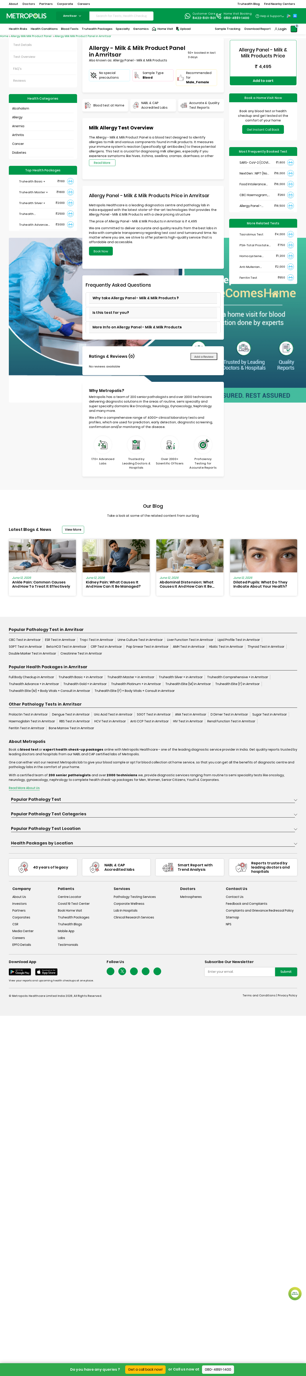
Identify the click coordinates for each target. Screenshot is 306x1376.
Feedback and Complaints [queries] (246, 903)
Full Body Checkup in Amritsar (31, 677)
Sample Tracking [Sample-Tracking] (227, 29)
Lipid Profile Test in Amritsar (239, 640)
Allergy (17, 117)
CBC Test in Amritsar (25, 640)
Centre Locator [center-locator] (69, 897)
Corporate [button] (65, 4)
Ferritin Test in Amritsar (26, 728)
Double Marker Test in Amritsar (32, 653)
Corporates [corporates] (21, 917)
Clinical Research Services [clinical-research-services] (134, 917)
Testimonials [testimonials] (68, 945)
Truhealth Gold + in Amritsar (85, 684)
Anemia (18, 126)
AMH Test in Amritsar (189, 647)
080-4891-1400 (218, 1369)
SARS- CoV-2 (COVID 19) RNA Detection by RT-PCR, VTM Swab (255, 159)
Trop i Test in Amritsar (96, 640)
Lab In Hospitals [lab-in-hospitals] (126, 910)
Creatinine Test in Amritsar (81, 653)
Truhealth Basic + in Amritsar (81, 677)
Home (4, 36)
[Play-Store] (289, 16)
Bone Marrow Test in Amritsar (71, 728)
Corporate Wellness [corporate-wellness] (129, 903)
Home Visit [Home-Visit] (162, 29)
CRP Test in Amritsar (106, 647)
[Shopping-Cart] (294, 29)
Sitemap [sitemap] (232, 917)
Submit (286, 972)
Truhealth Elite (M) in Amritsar (188, 684)
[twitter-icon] (122, 971)
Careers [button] (83, 4)
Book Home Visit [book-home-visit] (70, 910)
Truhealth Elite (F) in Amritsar (237, 684)
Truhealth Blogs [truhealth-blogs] (70, 924)
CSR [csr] (15, 924)
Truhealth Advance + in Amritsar (34, 684)
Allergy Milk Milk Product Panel (31, 36)
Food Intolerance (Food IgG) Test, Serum (253, 181)
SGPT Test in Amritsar (25, 647)
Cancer (18, 144)
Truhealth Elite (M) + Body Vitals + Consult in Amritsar (49, 691)
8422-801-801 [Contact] (204, 18)
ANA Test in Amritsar (190, 714)
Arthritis (18, 135)
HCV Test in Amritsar (110, 721)
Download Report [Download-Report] (257, 29)
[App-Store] (295, 16)
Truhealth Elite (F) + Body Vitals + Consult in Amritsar (134, 691)
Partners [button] (46, 4)
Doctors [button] (29, 4)
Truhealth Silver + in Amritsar (181, 677)
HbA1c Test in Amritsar (226, 647)
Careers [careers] (18, 938)
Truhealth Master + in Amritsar (130, 677)
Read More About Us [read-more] (24, 788)
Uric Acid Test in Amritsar (113, 714)
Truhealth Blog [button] (248, 4)
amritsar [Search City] (72, 16)
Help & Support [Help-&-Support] (271, 16)
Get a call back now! (145, 1369)
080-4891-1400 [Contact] (236, 18)
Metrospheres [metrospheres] (191, 897)
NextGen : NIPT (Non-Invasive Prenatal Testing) (255, 170)
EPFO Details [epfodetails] (21, 945)
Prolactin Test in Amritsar (28, 714)
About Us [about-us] (19, 897)
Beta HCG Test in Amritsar (66, 647)
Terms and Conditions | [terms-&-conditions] (260, 995)
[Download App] (20, 972)
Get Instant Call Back (263, 126)
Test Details (22, 45)
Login (282, 29)
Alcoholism (20, 108)
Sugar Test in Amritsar (269, 714)
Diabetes (19, 152)
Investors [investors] (19, 903)
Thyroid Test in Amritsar (265, 647)
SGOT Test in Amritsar (154, 714)
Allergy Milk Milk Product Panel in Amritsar (83, 36)
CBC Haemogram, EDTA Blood (254, 191)
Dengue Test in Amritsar (71, 714)
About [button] (13, 4)
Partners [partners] (19, 910)
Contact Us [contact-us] (235, 897)
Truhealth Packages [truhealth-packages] (73, 917)
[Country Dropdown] (269, 16)
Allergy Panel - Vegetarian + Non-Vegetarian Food (254, 202)
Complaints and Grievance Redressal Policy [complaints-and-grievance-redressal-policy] (260, 910)
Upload (183, 29)
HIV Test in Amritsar (188, 721)
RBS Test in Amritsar (74, 721)
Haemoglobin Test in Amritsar (32, 721)
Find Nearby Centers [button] (279, 4)
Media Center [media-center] (23, 931)
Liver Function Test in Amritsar (190, 640)
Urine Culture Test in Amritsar (140, 640)
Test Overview (24, 57)
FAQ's (17, 68)
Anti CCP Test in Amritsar (149, 721)
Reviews (19, 80)
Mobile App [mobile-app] (66, 931)
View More (73, 529)
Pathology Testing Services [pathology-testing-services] (135, 897)
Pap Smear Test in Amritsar (147, 647)
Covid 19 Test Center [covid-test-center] (74, 903)
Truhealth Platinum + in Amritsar (136, 684)
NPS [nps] (228, 924)
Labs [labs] (61, 938)
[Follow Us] (110, 971)
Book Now (101, 251)
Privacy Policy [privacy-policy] (287, 995)
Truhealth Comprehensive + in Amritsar (237, 677)
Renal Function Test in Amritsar (231, 721)
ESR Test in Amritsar (60, 640)
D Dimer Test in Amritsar (229, 714)
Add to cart (263, 78)
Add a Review (203, 357)
